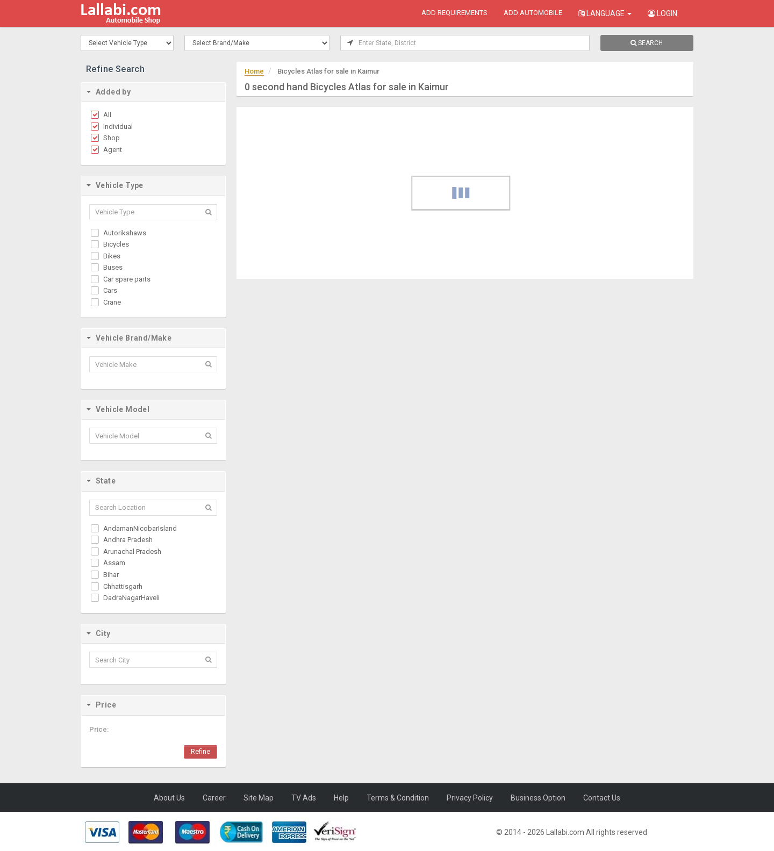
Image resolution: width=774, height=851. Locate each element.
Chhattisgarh (122, 586)
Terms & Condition (398, 798)
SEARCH (646, 43)
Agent (112, 150)
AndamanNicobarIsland (140, 528)
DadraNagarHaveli (131, 598)
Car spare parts (126, 279)
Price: (99, 729)
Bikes (111, 256)
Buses (113, 267)
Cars (110, 290)
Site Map (258, 798)
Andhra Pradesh (128, 540)
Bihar (111, 575)
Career (214, 798)
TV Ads (303, 798)
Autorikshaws (124, 233)
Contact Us (601, 798)
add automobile (533, 13)
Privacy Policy (470, 798)
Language (605, 13)
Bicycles (116, 244)
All (107, 115)
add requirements (454, 13)
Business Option (538, 798)
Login (662, 13)
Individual (118, 126)
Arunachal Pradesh (132, 551)
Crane (112, 302)
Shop (111, 138)
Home (254, 71)
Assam (114, 563)
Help (341, 798)
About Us (169, 798)
